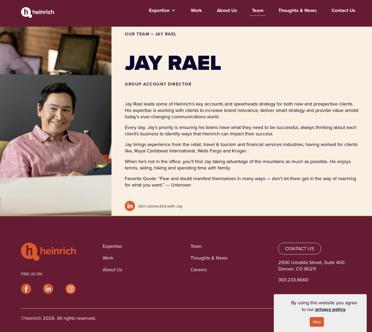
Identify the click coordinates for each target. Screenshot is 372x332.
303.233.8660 (293, 279)
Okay (316, 322)
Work (196, 10)
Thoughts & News (297, 10)
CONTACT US (299, 248)
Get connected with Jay (154, 206)
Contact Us (344, 10)
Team (257, 10)
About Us (227, 10)
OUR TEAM (137, 34)
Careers (199, 269)
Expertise (162, 10)
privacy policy (330, 309)
